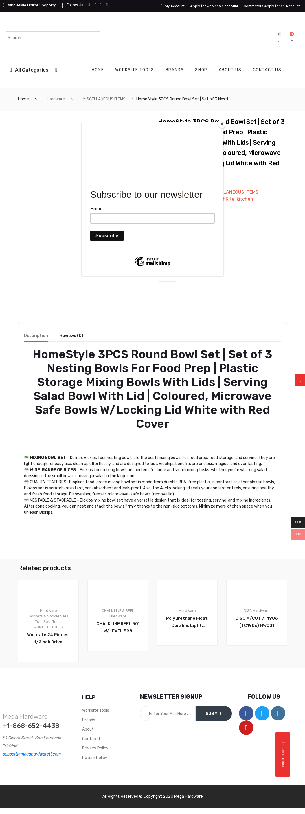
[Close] (222, 123)
